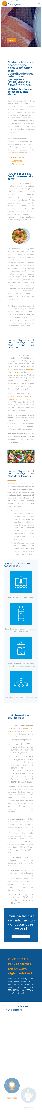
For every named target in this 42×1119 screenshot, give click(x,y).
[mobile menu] (39, 3)
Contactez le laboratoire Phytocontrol (18, 160)
